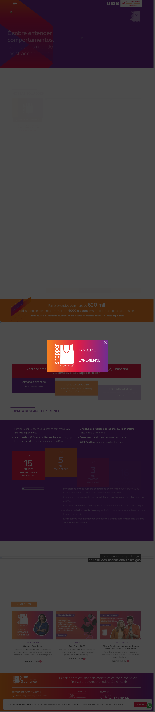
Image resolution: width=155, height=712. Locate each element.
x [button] (105, 342)
